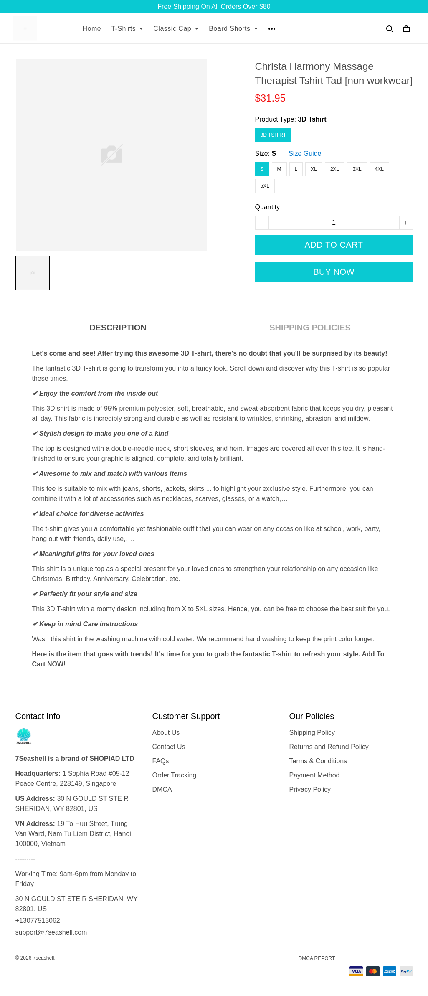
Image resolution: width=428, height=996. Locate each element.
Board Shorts (233, 28)
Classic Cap (176, 28)
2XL (334, 169)
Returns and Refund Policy (329, 746)
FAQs (160, 761)
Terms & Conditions (318, 761)
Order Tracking (174, 775)
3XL (356, 169)
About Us (166, 732)
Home (92, 28)
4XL (379, 169)
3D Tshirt (312, 119)
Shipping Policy (312, 732)
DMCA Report (317, 958)
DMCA (162, 789)
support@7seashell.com (51, 932)
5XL (265, 186)
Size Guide (305, 153)
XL (314, 169)
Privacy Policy (310, 789)
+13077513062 (37, 920)
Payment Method (314, 775)
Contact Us (168, 746)
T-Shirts (127, 28)
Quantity (267, 207)
